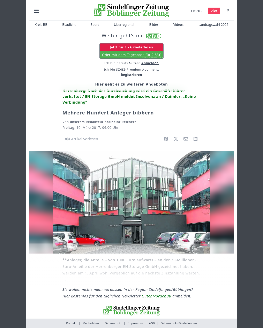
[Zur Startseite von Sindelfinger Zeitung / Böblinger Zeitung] (131, 10)
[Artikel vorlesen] (80, 139)
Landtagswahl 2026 (213, 24)
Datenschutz (113, 323)
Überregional (124, 24)
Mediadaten (91, 323)
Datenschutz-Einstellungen (179, 323)
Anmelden (150, 63)
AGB (152, 323)
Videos (178, 24)
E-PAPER (196, 11)
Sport (95, 24)
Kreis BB (41, 24)
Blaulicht (69, 24)
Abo (214, 11)
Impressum (135, 323)
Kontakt (71, 323)
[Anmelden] (228, 10)
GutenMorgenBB (156, 296)
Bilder (153, 24)
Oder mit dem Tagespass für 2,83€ (132, 56)
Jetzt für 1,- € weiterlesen (131, 47)
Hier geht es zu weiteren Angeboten (131, 84)
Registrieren (131, 75)
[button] (58, 10)
